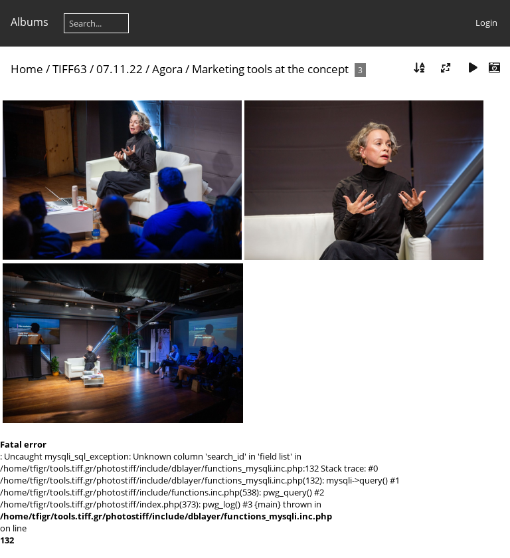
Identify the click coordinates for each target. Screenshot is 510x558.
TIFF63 (69, 68)
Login (486, 23)
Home (27, 68)
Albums (29, 22)
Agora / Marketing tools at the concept (251, 68)
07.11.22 (119, 68)
